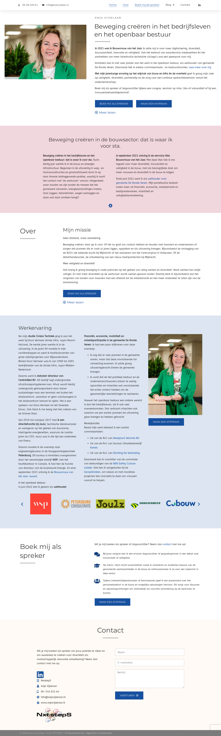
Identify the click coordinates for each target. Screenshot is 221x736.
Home (113, 4)
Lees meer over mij (200, 67)
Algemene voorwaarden (99, 733)
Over (126, 4)
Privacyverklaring (74, 733)
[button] (22, 504)
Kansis (93, 447)
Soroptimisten (92, 472)
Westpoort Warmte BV (126, 438)
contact (167, 544)
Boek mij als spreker (147, 4)
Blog (170, 5)
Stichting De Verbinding (126, 452)
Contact (185, 4)
